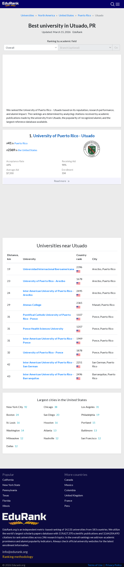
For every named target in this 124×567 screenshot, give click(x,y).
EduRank (77, 31)
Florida (6, 500)
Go (116, 47)
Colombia (70, 490)
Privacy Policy (114, 565)
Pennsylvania (9, 490)
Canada (68, 479)
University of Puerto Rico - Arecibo (44, 280)
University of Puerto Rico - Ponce (43, 352)
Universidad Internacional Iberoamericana (48, 269)
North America (46, 15)
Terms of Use (95, 565)
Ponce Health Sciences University (43, 328)
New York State (11, 484)
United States (66, 15)
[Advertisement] (61, 82)
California (8, 479)
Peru (67, 505)
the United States (27, 150)
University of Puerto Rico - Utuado (62, 135)
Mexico (68, 484)
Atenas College (32, 304)
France (68, 500)
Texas (5, 495)
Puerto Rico (84, 15)
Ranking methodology (17, 557)
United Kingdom (73, 495)
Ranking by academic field (62, 41)
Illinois (6, 505)
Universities (27, 15)
